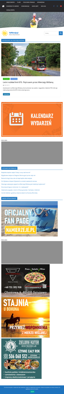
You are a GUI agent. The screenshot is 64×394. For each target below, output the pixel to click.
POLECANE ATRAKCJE (29, 2)
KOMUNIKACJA (25, 6)
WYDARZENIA (40, 2)
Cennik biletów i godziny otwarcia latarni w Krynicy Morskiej (19, 193)
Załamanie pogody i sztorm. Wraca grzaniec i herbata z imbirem (20, 190)
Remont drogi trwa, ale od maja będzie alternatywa (16, 178)
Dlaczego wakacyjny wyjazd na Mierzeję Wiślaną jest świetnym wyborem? (23, 184)
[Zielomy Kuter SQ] (21, 339)
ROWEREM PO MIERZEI (12, 6)
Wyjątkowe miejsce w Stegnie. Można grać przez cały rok (18, 175)
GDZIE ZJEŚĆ (35, 6)
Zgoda (32, 391)
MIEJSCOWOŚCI (10, 2)
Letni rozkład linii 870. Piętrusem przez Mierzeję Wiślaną (28, 82)
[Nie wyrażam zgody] (62, 390)
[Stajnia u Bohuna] (25, 298)
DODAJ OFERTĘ (10, 10)
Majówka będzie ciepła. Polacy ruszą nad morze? (15, 172)
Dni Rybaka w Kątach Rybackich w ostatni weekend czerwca (19, 181)
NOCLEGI (43, 6)
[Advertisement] (32, 152)
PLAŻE (19, 2)
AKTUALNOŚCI (6, 78)
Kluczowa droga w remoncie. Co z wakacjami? (14, 187)
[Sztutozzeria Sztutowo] (25, 265)
